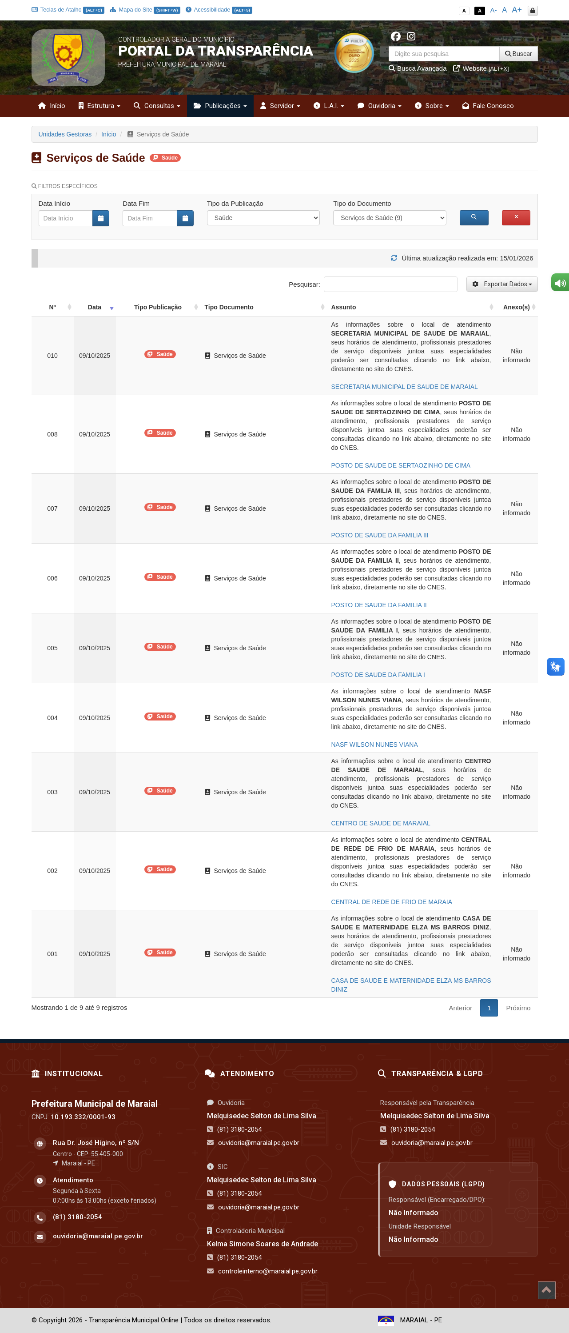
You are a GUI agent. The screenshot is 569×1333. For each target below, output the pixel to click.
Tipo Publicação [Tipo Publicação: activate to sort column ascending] (158, 307)
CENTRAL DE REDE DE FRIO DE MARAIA (392, 901)
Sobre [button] (432, 106)
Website (481, 68)
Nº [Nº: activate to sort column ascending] (52, 307)
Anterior (461, 1008)
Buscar (518, 53)
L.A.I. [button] (329, 106)
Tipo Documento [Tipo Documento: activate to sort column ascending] (229, 307)
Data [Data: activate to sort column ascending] (94, 307)
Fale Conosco (488, 106)
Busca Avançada (418, 68)
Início (51, 106)
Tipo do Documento (362, 203)
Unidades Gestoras (65, 134)
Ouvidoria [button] (380, 106)
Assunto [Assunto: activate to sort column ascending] (343, 307)
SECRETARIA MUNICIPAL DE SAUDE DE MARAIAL (404, 386)
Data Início (55, 203)
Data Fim (136, 203)
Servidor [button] (280, 106)
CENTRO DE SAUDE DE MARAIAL (380, 823)
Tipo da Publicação (235, 203)
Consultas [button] (157, 106)
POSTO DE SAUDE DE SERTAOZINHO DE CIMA (401, 465)
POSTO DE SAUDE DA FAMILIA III (380, 535)
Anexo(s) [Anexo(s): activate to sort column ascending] (516, 307)
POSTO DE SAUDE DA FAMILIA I (378, 674)
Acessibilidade (219, 9)
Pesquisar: (373, 284)
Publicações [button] (220, 106)
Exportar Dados (502, 284)
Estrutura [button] (99, 106)
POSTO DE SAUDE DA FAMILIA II (379, 604)
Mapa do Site (145, 9)
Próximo (518, 1008)
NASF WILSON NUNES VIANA (374, 744)
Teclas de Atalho (68, 9)
